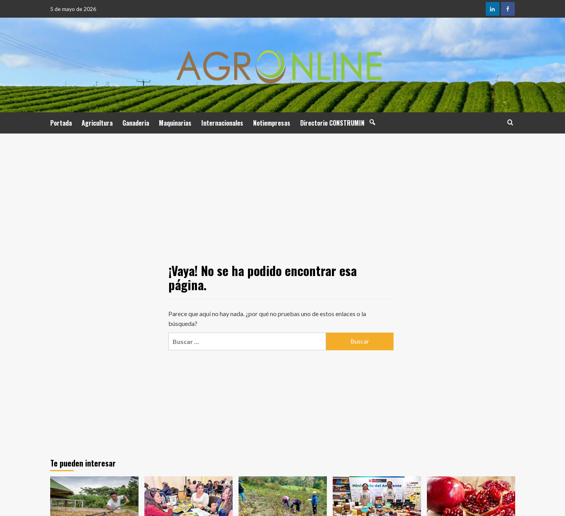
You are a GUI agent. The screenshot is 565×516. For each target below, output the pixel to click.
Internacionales (222, 123)
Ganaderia (135, 123)
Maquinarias (175, 123)
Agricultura (97, 123)
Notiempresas (271, 123)
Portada (61, 123)
